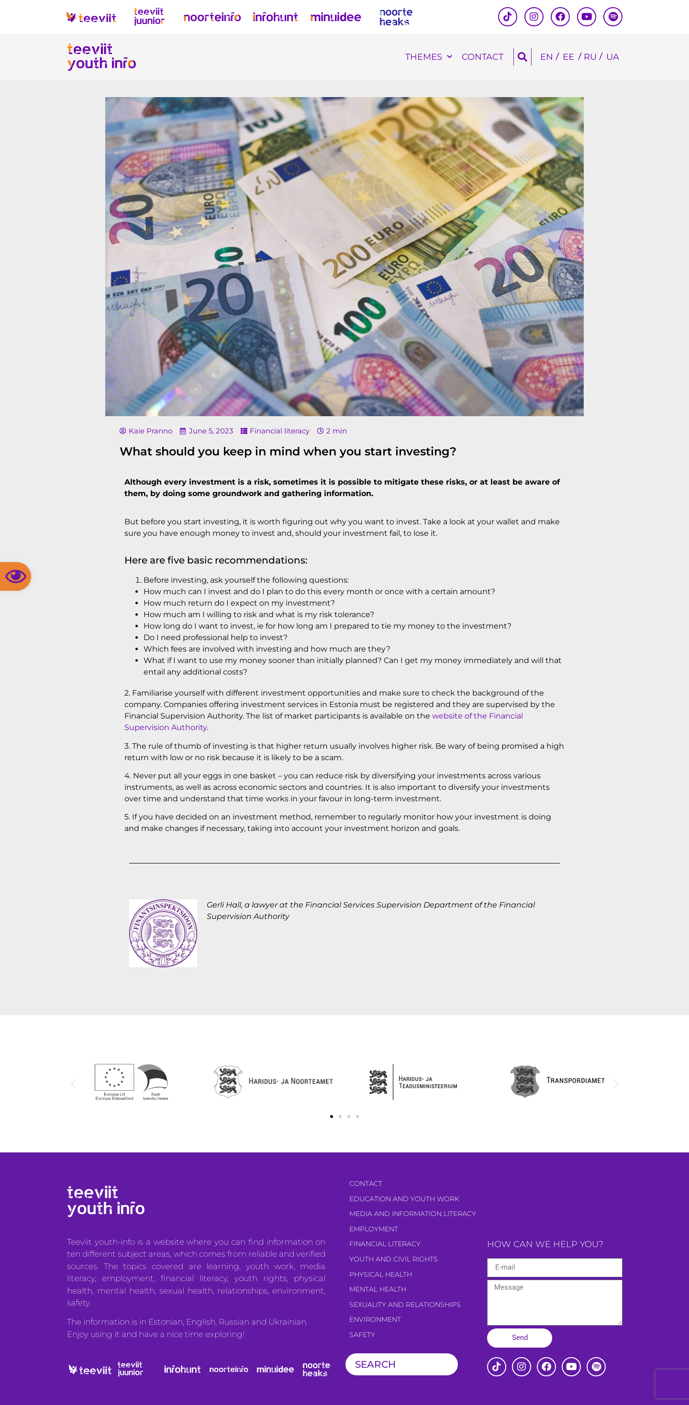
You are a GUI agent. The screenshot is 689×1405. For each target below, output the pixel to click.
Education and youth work (404, 1199)
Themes (428, 57)
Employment (373, 1229)
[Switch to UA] (612, 57)
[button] (15, 576)
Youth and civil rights (393, 1259)
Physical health (380, 1274)
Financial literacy (280, 430)
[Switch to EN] (546, 57)
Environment (375, 1319)
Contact (482, 57)
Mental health (377, 1289)
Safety (362, 1334)
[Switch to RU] (590, 57)
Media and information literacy (412, 1213)
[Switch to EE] (568, 57)
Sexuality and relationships (405, 1304)
